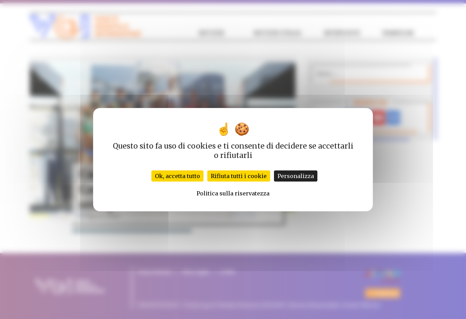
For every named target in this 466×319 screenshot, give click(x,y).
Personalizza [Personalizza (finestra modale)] (295, 176)
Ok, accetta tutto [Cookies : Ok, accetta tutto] (177, 176)
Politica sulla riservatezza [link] (233, 193)
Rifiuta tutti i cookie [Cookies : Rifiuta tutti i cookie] (239, 176)
